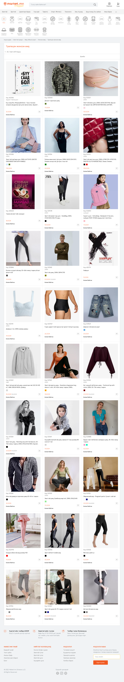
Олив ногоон (46, 275)
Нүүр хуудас (7, 39)
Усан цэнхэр (7, 164)
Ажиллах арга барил (11, 658)
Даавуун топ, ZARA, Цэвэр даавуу (17, 329)
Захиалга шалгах (69, 655)
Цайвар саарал (7, 390)
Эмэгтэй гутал (38, 652)
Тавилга (45, 12)
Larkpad (85, 213)
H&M (7, 382)
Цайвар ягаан (84, 221)
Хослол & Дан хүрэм (40, 650)
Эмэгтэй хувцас (18, 39)
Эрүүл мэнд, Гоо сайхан (93, 12)
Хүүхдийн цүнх (39, 661)
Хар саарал (7, 275)
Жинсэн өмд (42, 39)
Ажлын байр (8, 655)
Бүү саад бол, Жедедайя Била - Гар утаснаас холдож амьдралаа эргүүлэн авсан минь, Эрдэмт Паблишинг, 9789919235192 (22, 104)
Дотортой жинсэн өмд (90, 609)
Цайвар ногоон (46, 501)
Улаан (87, 164)
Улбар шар (46, 390)
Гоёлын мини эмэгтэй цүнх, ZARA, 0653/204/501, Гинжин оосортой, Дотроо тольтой (61, 160)
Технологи (68, 12)
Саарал (9, 612)
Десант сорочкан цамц (52, 101)
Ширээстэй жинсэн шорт (91, 327)
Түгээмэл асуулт (69, 650)
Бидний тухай (8, 650)
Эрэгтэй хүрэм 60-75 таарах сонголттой (58, 609)
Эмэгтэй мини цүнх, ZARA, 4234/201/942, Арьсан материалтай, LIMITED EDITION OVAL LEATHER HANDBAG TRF (99, 104)
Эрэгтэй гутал (38, 655)
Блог (5, 661)
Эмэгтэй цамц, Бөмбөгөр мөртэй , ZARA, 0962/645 (61, 498)
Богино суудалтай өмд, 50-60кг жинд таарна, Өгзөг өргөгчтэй (23, 271)
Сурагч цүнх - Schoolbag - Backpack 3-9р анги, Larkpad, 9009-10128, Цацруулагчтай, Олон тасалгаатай (98, 217)
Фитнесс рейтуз (88, 553)
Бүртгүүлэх (101, 662)
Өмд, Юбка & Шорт (30, 39)
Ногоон (46, 164)
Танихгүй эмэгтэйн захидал (15, 214)
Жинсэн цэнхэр (84, 330)
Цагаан (7, 332)
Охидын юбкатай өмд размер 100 (17, 553)
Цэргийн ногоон (46, 104)
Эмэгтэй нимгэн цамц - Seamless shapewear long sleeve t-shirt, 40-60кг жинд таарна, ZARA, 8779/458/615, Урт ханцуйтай (60, 386)
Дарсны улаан (84, 390)
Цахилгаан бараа (24, 12)
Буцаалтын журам (69, 652)
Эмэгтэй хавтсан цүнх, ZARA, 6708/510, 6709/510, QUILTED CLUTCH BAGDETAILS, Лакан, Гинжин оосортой (99, 161)
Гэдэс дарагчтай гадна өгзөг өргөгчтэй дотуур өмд (62, 327)
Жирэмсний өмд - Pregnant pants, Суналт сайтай (99, 496)
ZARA (85, 100)
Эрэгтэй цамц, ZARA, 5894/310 (55, 272)
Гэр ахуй (36, 12)
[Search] (61, 5)
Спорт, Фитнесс (56, 12)
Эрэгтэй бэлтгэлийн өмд (53, 553)
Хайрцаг (86, 270)
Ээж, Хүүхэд (79, 12)
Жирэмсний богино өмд (13, 609)
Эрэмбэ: (82, 56)
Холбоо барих (68, 661)
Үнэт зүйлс (7, 652)
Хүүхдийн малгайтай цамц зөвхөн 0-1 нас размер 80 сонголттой (62, 441)
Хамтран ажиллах (69, 658)
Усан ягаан (84, 108)
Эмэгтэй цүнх (38, 658)
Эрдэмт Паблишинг (12, 100)
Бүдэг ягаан (84, 445)
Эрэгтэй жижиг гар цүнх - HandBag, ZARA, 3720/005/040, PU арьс (58, 217)
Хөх (87, 499)
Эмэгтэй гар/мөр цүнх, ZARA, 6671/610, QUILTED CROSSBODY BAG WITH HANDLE (21, 160)
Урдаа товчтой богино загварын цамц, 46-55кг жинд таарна (100, 441)
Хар (84, 164)
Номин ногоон (87, 445)
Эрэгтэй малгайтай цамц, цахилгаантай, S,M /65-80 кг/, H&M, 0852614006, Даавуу (23, 386)
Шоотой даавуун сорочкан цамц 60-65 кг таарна (22, 496)
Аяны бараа (108, 12)
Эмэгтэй (4, 12)
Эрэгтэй (13, 12)
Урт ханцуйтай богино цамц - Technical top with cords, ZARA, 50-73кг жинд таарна (99, 386)
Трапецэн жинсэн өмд (54, 39)
